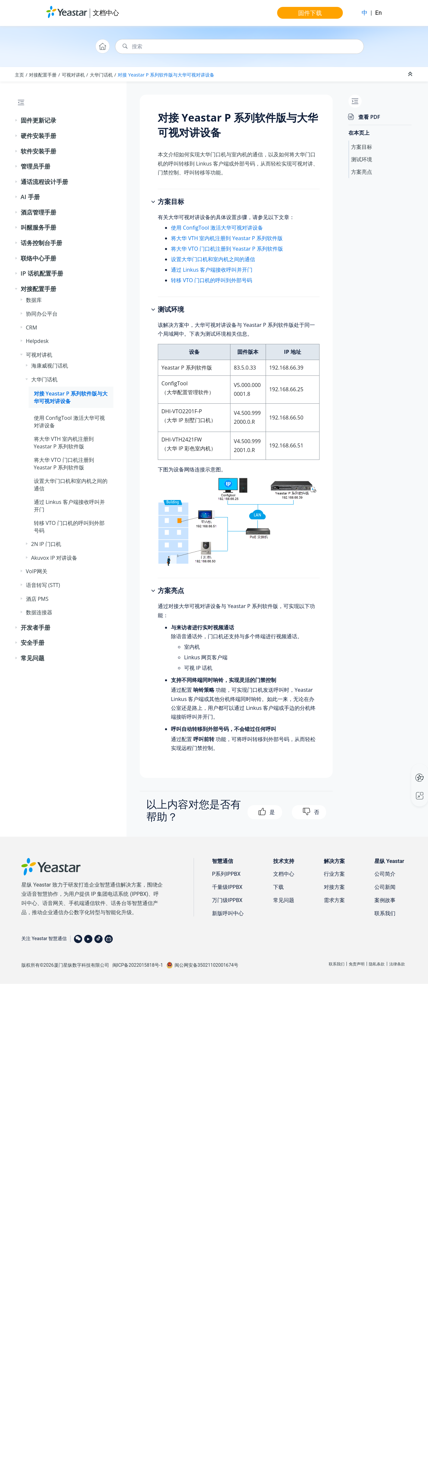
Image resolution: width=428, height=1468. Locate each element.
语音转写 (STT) (43, 585)
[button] (17, 120)
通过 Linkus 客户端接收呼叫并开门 (211, 269)
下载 (278, 887)
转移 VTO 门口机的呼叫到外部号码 (211, 280)
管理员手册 (35, 166)
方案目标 (361, 146)
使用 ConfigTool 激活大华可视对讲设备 (217, 227)
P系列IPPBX (226, 874)
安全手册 (32, 642)
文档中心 (106, 12)
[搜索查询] (239, 46)
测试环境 (361, 159)
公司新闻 (384, 887)
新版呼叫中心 (228, 913)
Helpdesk (37, 341)
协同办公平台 (42, 313)
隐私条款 (377, 964)
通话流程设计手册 (44, 182)
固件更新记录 (38, 120)
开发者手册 (35, 627)
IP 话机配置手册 (42, 273)
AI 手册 (30, 197)
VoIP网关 (36, 571)
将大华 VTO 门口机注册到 (64, 463)
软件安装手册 (38, 151)
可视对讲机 (73, 75)
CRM (31, 327)
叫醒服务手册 (38, 227)
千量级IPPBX (227, 887)
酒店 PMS (37, 598)
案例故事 (384, 900)
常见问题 (32, 658)
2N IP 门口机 (46, 544)
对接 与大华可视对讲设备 (166, 75)
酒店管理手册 (38, 212)
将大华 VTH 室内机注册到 (64, 442)
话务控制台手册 (41, 243)
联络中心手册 (38, 258)
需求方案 (334, 900)
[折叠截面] (411, 74)
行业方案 (334, 874)
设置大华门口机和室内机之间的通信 (213, 259)
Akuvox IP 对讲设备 (54, 557)
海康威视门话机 (49, 365)
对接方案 (334, 887)
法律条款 (397, 964)
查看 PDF (369, 117)
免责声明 (357, 964)
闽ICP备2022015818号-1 (137, 965)
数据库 (34, 300)
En (378, 12)
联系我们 (384, 913)
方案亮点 (361, 171)
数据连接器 (39, 612)
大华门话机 (101, 75)
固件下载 (310, 13)
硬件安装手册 (38, 136)
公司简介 (384, 874)
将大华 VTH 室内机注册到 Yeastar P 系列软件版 (227, 238)
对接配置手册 (43, 75)
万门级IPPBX (227, 900)
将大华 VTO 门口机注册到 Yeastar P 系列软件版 (227, 248)
